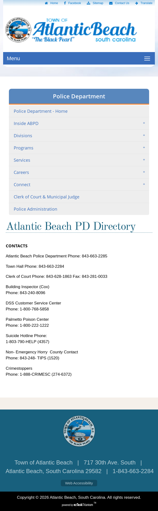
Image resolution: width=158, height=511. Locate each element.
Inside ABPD (81, 123)
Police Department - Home (41, 111)
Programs (81, 148)
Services (81, 160)
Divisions (81, 135)
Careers (81, 172)
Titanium (84, 504)
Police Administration (35, 209)
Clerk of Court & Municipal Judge (46, 197)
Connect (81, 184)
